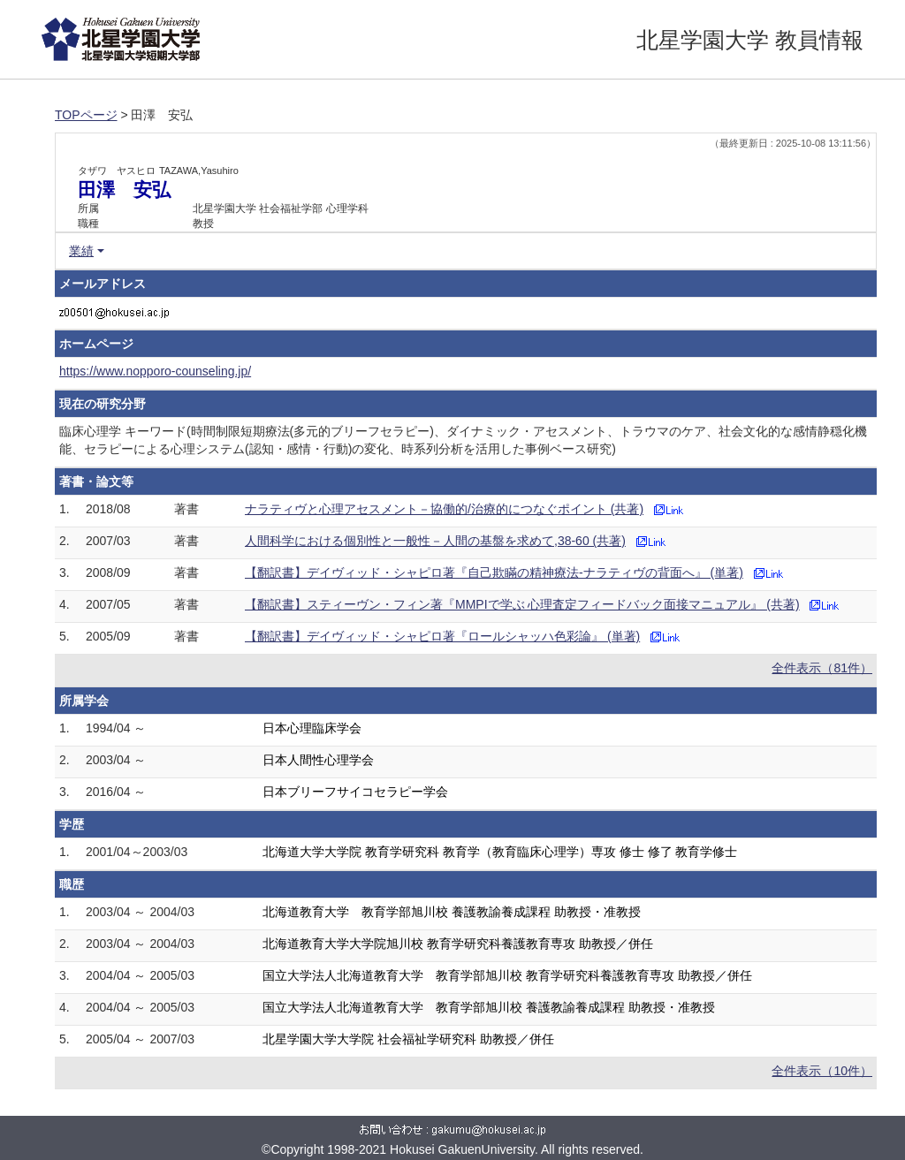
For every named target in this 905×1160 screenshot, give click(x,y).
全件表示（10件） (822, 1071)
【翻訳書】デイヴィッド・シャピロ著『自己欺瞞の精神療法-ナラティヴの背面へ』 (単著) (494, 572)
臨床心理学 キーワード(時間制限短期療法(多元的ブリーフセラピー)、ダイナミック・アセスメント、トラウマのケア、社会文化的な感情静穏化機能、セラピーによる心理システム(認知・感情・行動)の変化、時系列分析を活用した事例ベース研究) (463, 440)
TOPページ (86, 115)
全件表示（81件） (822, 668)
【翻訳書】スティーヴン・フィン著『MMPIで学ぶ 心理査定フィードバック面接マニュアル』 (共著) (522, 604)
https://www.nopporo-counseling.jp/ (155, 371)
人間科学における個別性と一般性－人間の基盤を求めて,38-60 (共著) (435, 541)
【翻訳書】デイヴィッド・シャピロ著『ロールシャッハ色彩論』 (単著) (442, 636)
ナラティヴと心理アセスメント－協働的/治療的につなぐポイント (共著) (444, 509)
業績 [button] (81, 251)
